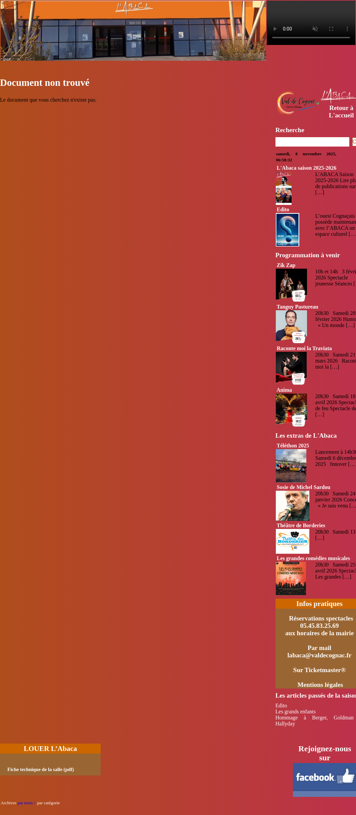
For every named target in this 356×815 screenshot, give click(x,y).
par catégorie (47, 802)
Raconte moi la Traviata (304, 348)
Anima (284, 390)
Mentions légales (320, 684)
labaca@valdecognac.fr (320, 655)
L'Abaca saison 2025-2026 (307, 168)
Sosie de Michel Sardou (303, 487)
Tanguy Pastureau (297, 307)
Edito (283, 209)
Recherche (289, 129)
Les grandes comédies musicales (313, 558)
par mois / (26, 802)
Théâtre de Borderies (300, 525)
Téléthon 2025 (292, 445)
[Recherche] (312, 142)
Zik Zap (286, 265)
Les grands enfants (295, 711)
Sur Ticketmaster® (319, 669)
